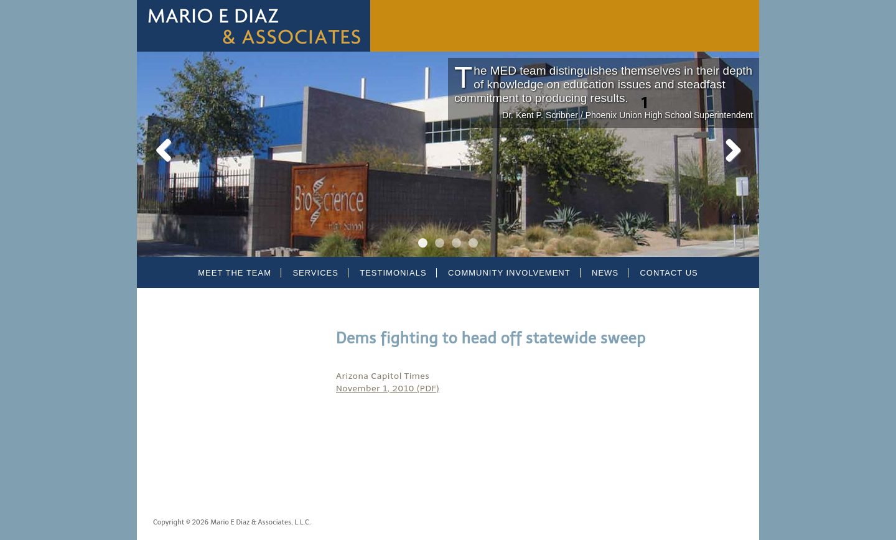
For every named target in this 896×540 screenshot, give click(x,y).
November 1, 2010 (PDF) (387, 388)
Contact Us (669, 272)
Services (315, 272)
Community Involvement (509, 272)
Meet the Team (234, 272)
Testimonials (393, 272)
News (605, 272)
